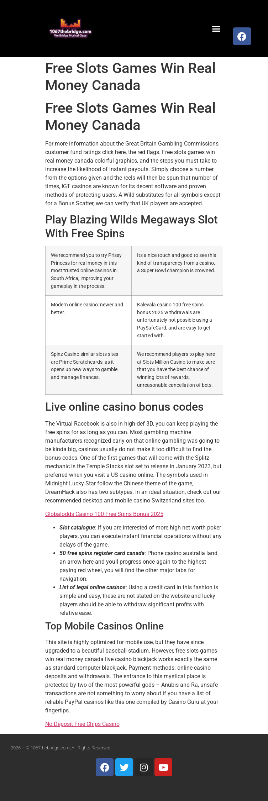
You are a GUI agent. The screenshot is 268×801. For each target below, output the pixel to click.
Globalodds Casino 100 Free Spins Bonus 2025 (104, 514)
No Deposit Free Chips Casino (82, 724)
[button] (216, 28)
